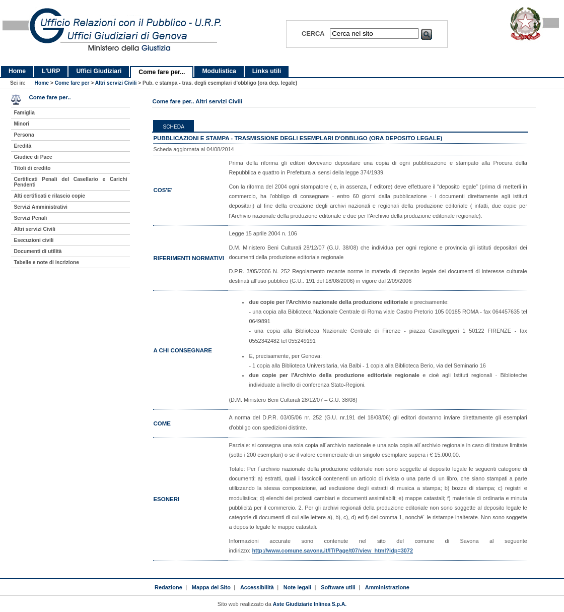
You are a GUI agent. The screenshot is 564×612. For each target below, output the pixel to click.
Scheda (173, 127)
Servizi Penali (30, 218)
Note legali (297, 587)
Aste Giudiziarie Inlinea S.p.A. (309, 604)
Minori (21, 124)
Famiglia (24, 112)
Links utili (266, 71)
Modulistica (219, 71)
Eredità (22, 146)
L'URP (51, 71)
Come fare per (72, 83)
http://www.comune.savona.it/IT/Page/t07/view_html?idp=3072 (332, 550)
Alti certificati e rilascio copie (49, 196)
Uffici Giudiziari (98, 71)
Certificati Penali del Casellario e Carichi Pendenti (70, 182)
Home (17, 71)
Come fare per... (161, 72)
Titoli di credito (32, 168)
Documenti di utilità (37, 251)
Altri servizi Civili (115, 83)
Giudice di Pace (33, 157)
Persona (24, 135)
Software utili (338, 587)
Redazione (168, 587)
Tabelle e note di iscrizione (46, 262)
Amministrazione (387, 587)
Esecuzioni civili (33, 240)
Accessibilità (257, 587)
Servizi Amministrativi (40, 207)
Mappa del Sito (211, 587)
